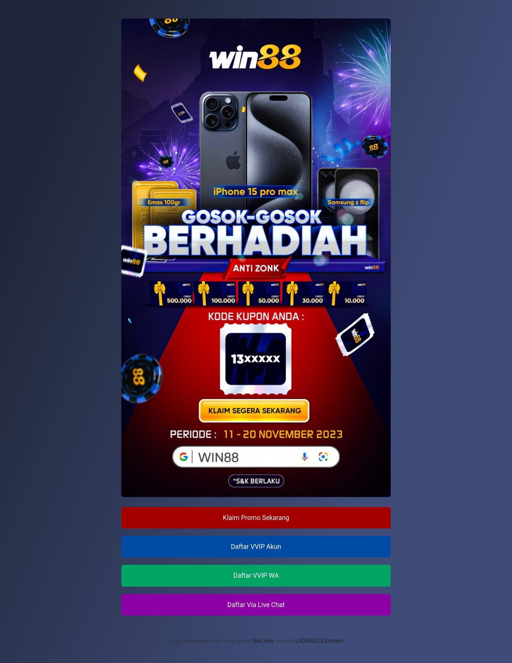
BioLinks (263, 641)
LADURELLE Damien (319, 641)
